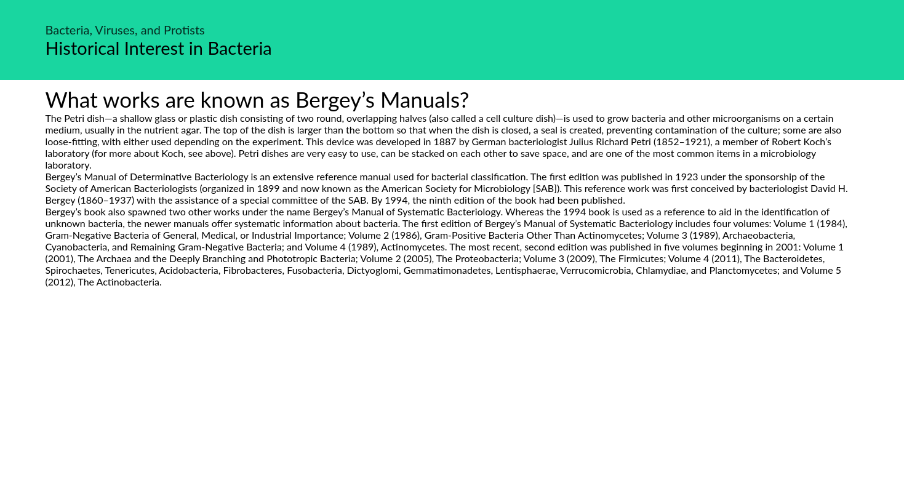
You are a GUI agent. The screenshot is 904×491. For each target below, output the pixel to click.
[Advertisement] (452, 403)
